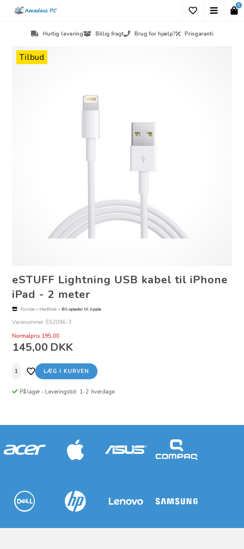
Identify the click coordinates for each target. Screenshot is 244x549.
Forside (28, 309)
